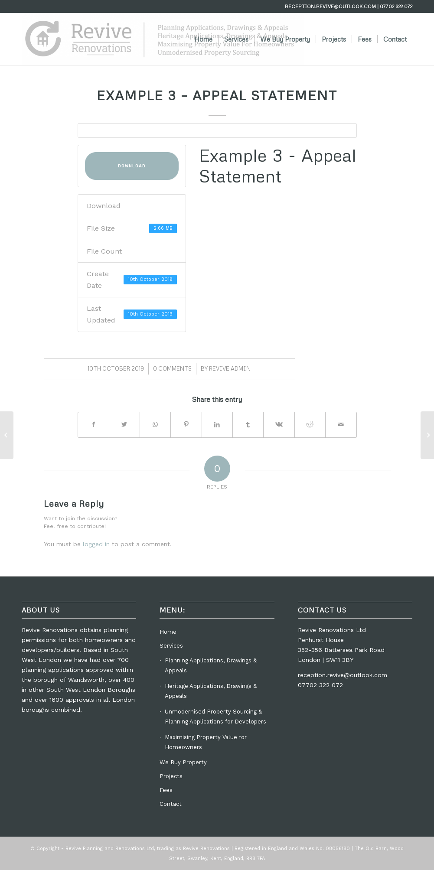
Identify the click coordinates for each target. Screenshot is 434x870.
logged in (96, 544)
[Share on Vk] (279, 424)
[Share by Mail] (341, 424)
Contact (171, 804)
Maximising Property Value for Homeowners (206, 742)
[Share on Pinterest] (186, 424)
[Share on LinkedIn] (217, 424)
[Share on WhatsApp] (155, 424)
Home (168, 632)
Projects (171, 776)
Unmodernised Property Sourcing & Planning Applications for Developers (215, 716)
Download (132, 166)
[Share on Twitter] (124, 424)
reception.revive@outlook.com (342, 674)
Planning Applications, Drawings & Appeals (211, 665)
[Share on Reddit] (310, 424)
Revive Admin (230, 368)
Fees (166, 790)
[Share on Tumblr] (248, 424)
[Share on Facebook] (93, 424)
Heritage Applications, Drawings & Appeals (211, 691)
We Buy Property (183, 762)
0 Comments (172, 368)
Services (171, 645)
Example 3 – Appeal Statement (217, 95)
